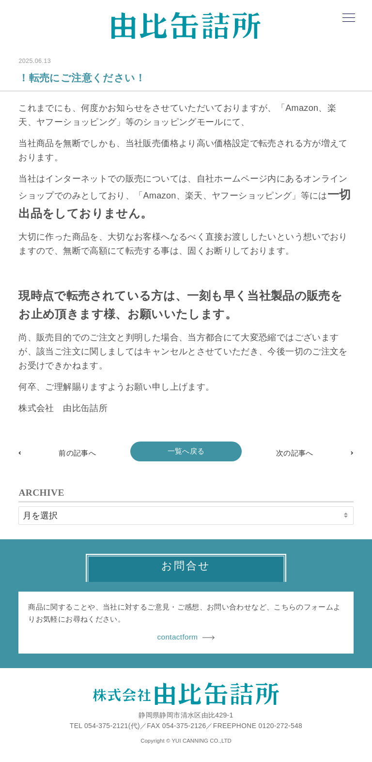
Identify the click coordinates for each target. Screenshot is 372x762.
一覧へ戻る (186, 451)
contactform (186, 637)
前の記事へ (77, 453)
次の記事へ (294, 453)
